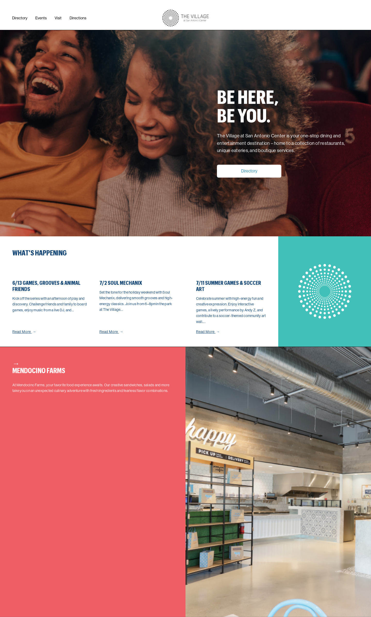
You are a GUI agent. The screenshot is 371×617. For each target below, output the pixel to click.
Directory (249, 171)
